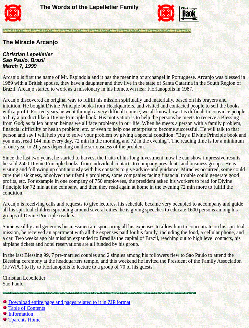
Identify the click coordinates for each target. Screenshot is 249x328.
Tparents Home (24, 319)
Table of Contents (26, 308)
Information (20, 314)
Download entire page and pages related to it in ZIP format (69, 302)
